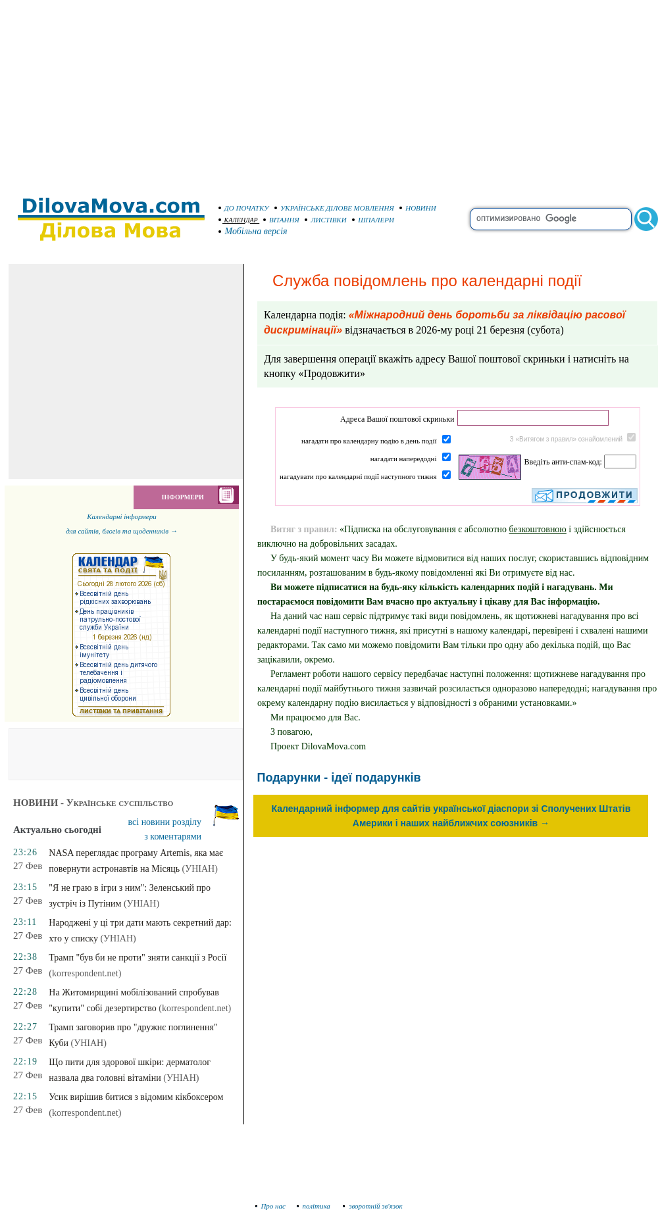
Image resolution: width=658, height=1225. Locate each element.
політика (314, 1206)
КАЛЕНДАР (238, 220)
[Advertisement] (329, 92)
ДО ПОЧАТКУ (243, 208)
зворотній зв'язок (373, 1206)
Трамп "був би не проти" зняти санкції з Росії (137, 958)
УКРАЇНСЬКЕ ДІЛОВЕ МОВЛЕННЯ (334, 208)
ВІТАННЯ (281, 220)
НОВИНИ (418, 208)
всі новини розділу (165, 822)
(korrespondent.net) (85, 973)
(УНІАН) (200, 869)
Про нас (271, 1206)
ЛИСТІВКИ (325, 220)
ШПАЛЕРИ (373, 220)
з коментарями (172, 836)
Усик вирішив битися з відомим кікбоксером (136, 1097)
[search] (551, 219)
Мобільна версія (253, 231)
